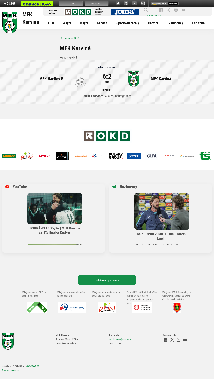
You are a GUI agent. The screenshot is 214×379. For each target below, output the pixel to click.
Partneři (153, 23)
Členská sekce (153, 15)
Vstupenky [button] (175, 23)
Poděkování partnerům (107, 280)
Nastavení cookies (10, 370)
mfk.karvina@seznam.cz (120, 339)
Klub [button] (51, 23)
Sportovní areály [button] (127, 23)
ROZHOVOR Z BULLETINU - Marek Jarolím (161, 236)
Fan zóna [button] (198, 23)
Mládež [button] (102, 23)
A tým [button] (67, 23)
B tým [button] (84, 23)
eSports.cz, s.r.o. (32, 365)
